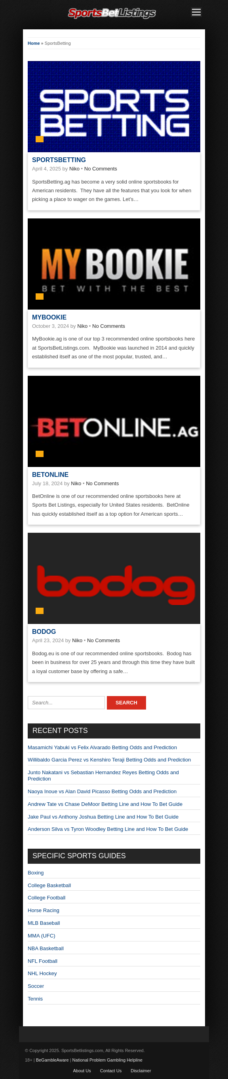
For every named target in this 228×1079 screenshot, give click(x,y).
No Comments (100, 169)
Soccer (36, 986)
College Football (46, 898)
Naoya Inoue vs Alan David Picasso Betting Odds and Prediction (102, 791)
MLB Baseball (44, 923)
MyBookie (49, 317)
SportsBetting (59, 160)
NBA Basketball (46, 948)
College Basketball (49, 885)
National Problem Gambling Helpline (107, 1060)
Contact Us (111, 1070)
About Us (82, 1070)
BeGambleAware (52, 1060)
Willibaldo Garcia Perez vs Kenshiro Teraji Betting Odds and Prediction (109, 760)
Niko (74, 169)
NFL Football (42, 961)
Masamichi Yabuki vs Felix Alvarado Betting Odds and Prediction (102, 747)
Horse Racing (43, 910)
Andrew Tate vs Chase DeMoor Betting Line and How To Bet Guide (105, 804)
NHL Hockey (42, 973)
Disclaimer (141, 1070)
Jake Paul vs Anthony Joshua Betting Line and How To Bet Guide (103, 817)
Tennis (35, 999)
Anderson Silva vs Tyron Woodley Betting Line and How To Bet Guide (108, 829)
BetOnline (50, 474)
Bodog (44, 631)
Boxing (36, 873)
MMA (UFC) (41, 936)
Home (34, 43)
